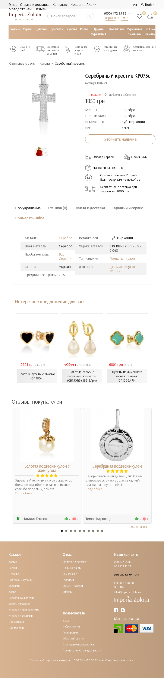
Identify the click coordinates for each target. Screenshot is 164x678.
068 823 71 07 (122, 566)
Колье (84, 29)
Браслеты (56, 29)
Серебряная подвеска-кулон (117, 465)
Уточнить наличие (120, 139)
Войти (147, 4)
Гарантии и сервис (127, 207)
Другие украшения (98, 31)
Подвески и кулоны (20, 579)
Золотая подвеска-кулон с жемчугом (46, 468)
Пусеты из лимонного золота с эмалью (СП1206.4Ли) (127, 375)
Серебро (66, 237)
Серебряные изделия (21, 597)
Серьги (27, 29)
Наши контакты (72, 567)
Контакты (60, 4)
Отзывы (41, 9)
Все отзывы (140, 526)
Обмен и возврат (73, 585)
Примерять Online (29, 217)
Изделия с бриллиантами (24, 609)
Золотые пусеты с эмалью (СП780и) (37, 376)
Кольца (15, 29)
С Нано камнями (151, 31)
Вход (66, 620)
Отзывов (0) (57, 207)
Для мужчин (119, 266)
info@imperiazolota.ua (127, 592)
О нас (13, 4)
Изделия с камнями (21, 615)
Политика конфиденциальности (82, 650)
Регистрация (70, 632)
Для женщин (122, 268)
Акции (91, 4)
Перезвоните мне (116, 18)
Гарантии (68, 579)
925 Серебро (66, 256)
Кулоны (72, 29)
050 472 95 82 (122, 562)
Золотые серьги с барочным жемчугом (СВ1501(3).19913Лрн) (82, 375)
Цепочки (41, 29)
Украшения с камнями (134, 31)
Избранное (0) (71, 626)
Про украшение (28, 207)
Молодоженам (20, 9)
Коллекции (116, 29)
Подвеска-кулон (122, 258)
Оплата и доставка (35, 4)
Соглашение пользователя (79, 644)
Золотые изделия (19, 603)
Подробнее (23, 493)
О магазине (70, 573)
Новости (76, 4)
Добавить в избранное (120, 94)
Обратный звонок (73, 638)
